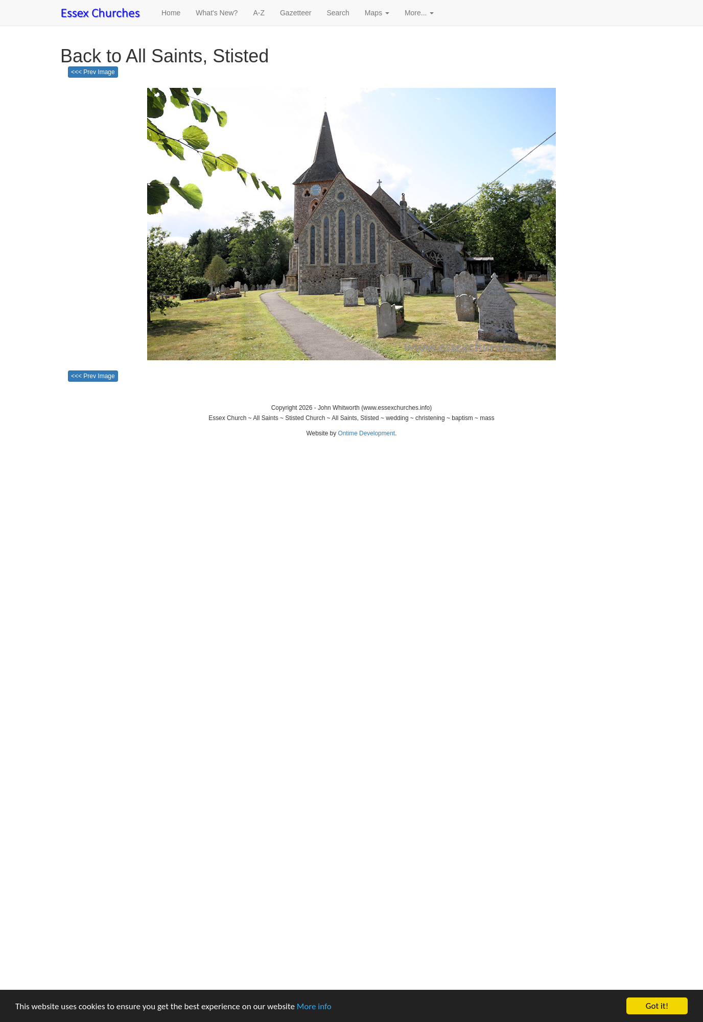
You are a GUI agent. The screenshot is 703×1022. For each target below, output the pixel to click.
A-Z (259, 13)
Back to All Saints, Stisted (164, 55)
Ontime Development (366, 433)
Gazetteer (295, 13)
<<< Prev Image (93, 72)
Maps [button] (377, 13)
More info (314, 1006)
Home (170, 13)
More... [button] (419, 13)
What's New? (217, 13)
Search (337, 13)
